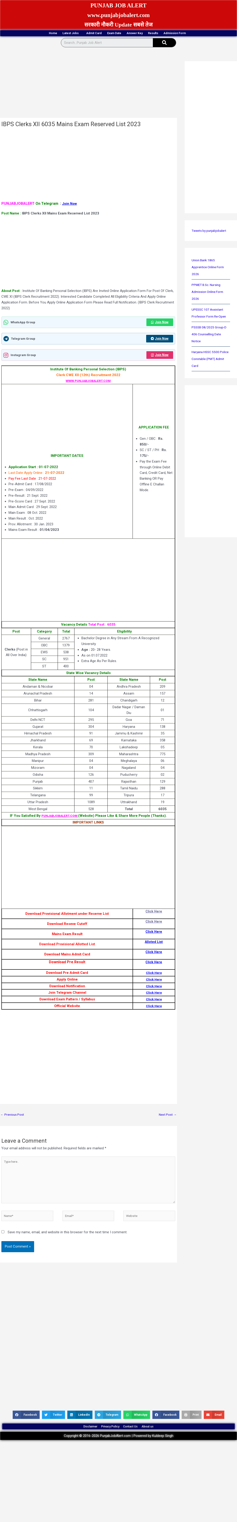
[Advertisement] (88, 84)
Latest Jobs (47, 33)
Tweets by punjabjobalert (210, 231)
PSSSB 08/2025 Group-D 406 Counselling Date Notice (210, 335)
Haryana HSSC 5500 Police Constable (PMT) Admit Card (209, 360)
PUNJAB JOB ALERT (118, 5)
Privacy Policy (106, 1437)
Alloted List (154, 944)
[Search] (164, 43)
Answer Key (145, 33)
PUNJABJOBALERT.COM (60, 818)
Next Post (167, 1117)
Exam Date (113, 33)
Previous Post (13, 1117)
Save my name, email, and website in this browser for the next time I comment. (67, 1240)
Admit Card (81, 33)
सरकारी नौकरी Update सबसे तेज (118, 25)
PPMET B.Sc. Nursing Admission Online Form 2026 (209, 293)
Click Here (154, 913)
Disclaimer (77, 1437)
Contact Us (136, 1437)
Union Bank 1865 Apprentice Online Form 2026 (209, 268)
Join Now (70, 204)
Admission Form (209, 33)
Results (174, 33)
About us (161, 1437)
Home (18, 33)
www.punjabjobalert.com (119, 14)
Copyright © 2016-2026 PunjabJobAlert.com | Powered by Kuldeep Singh (118, 1449)
